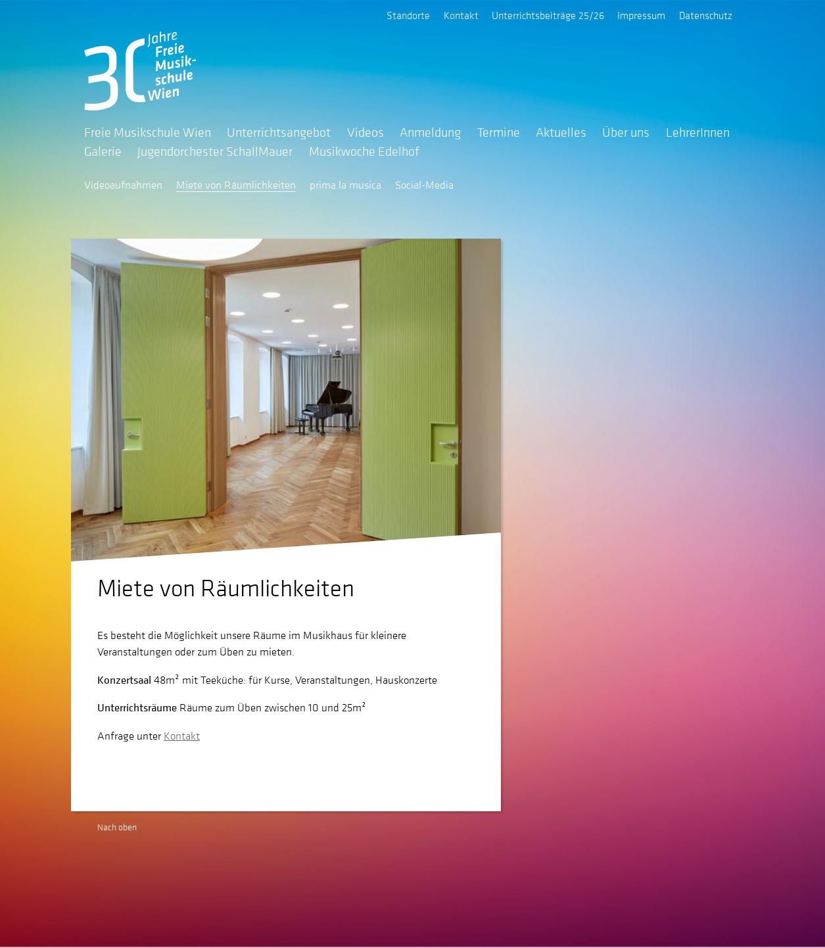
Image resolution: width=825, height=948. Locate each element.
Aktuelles (561, 132)
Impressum (641, 15)
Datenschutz (705, 15)
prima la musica (345, 184)
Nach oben (117, 827)
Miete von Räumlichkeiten (236, 184)
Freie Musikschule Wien (147, 132)
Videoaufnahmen (123, 184)
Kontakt (461, 15)
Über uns (625, 132)
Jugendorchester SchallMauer (215, 151)
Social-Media (424, 184)
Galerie (103, 151)
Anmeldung (430, 132)
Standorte (408, 15)
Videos (365, 132)
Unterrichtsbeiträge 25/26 (548, 15)
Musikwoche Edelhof (364, 151)
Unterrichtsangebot (279, 132)
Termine (498, 132)
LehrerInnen (698, 132)
